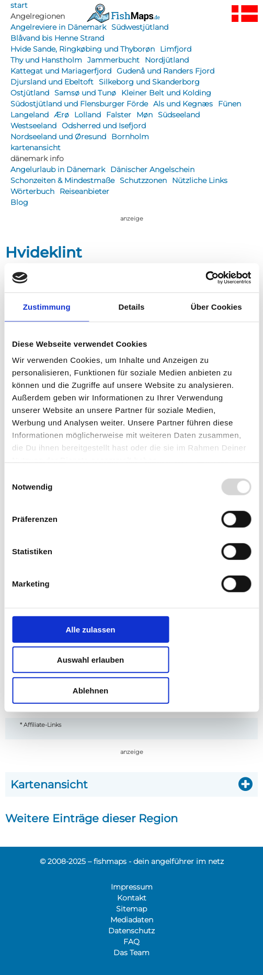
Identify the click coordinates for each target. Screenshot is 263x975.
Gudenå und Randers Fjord (165, 71)
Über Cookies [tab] (216, 306)
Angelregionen (37, 16)
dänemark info (37, 158)
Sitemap (131, 908)
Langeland (29, 114)
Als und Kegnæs (183, 103)
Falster (118, 114)
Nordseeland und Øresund (58, 136)
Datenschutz (131, 930)
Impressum (132, 887)
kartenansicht (35, 147)
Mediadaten (131, 919)
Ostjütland (29, 93)
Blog (19, 202)
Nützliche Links (199, 180)
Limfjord (175, 49)
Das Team (131, 952)
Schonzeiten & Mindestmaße (62, 180)
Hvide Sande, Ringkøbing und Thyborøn (82, 49)
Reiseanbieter (84, 191)
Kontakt (131, 898)
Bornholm (130, 136)
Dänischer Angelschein (152, 169)
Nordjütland (167, 60)
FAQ (131, 941)
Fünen (229, 103)
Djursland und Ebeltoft (52, 82)
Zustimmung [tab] (47, 306)
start (19, 5)
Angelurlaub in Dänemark (57, 169)
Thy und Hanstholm (46, 60)
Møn (144, 114)
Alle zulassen (90, 629)
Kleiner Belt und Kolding (166, 93)
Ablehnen (90, 690)
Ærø (61, 114)
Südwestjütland (139, 27)
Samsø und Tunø (85, 93)
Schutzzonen (143, 180)
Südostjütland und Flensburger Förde (79, 103)
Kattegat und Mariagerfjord (60, 71)
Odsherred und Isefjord (104, 125)
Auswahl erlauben (90, 659)
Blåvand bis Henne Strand (57, 38)
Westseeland (33, 125)
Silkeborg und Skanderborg (149, 82)
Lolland (87, 114)
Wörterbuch (32, 191)
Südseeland (179, 114)
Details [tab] (132, 306)
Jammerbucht (113, 60)
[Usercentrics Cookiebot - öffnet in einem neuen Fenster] (205, 278)
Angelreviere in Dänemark (58, 27)
